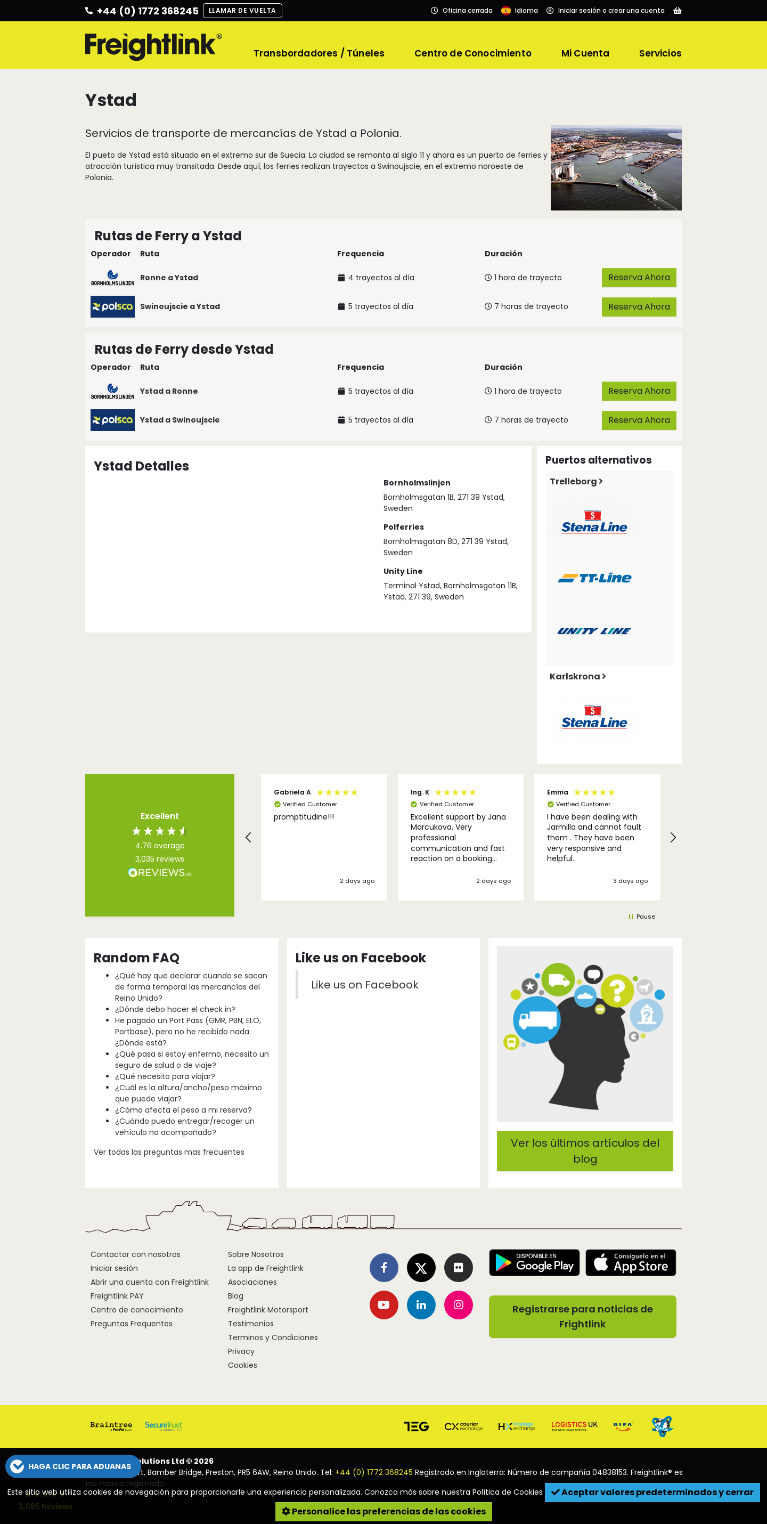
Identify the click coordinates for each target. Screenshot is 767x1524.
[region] (460, 838)
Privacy (241, 1351)
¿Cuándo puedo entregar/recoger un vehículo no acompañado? (185, 1127)
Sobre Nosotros (256, 1254)
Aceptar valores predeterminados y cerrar (652, 1492)
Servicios (660, 53)
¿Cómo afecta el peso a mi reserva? (183, 1110)
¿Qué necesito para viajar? (165, 1076)
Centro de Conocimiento (473, 53)
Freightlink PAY (117, 1296)
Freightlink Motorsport (268, 1309)
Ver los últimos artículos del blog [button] (585, 1151)
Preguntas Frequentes (132, 1323)
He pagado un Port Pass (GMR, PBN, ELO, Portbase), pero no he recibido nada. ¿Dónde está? (188, 1031)
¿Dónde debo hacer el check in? (175, 1009)
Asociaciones (252, 1282)
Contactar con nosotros (136, 1254)
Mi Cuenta (585, 53)
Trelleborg (576, 481)
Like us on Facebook (365, 984)
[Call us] (142, 10)
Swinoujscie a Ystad (180, 306)
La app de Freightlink (266, 1268)
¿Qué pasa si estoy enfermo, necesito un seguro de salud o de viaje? (192, 1060)
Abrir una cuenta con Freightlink (150, 1282)
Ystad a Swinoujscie (180, 420)
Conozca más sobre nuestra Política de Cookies (453, 1492)
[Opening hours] (462, 10)
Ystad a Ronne (169, 391)
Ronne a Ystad (169, 277)
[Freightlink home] (153, 45)
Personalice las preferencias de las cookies (384, 1511)
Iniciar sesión (114, 1268)
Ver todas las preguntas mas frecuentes (169, 1152)
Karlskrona (578, 676)
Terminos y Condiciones (273, 1337)
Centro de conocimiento (137, 1309)
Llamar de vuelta (242, 10)
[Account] (605, 10)
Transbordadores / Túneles (319, 53)
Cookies (242, 1365)
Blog (235, 1296)
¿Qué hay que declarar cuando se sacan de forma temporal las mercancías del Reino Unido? (191, 986)
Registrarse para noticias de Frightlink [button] (582, 1316)
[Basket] (677, 10)
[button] (249, 837)
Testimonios (251, 1323)
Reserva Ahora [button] (639, 277)
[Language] (519, 10)
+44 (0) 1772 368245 (374, 1472)
